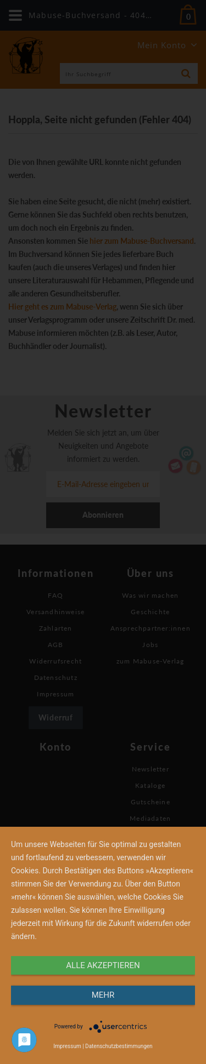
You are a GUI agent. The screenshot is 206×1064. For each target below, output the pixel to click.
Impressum (67, 1046)
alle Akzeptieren (103, 965)
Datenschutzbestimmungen (119, 1046)
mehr (103, 995)
